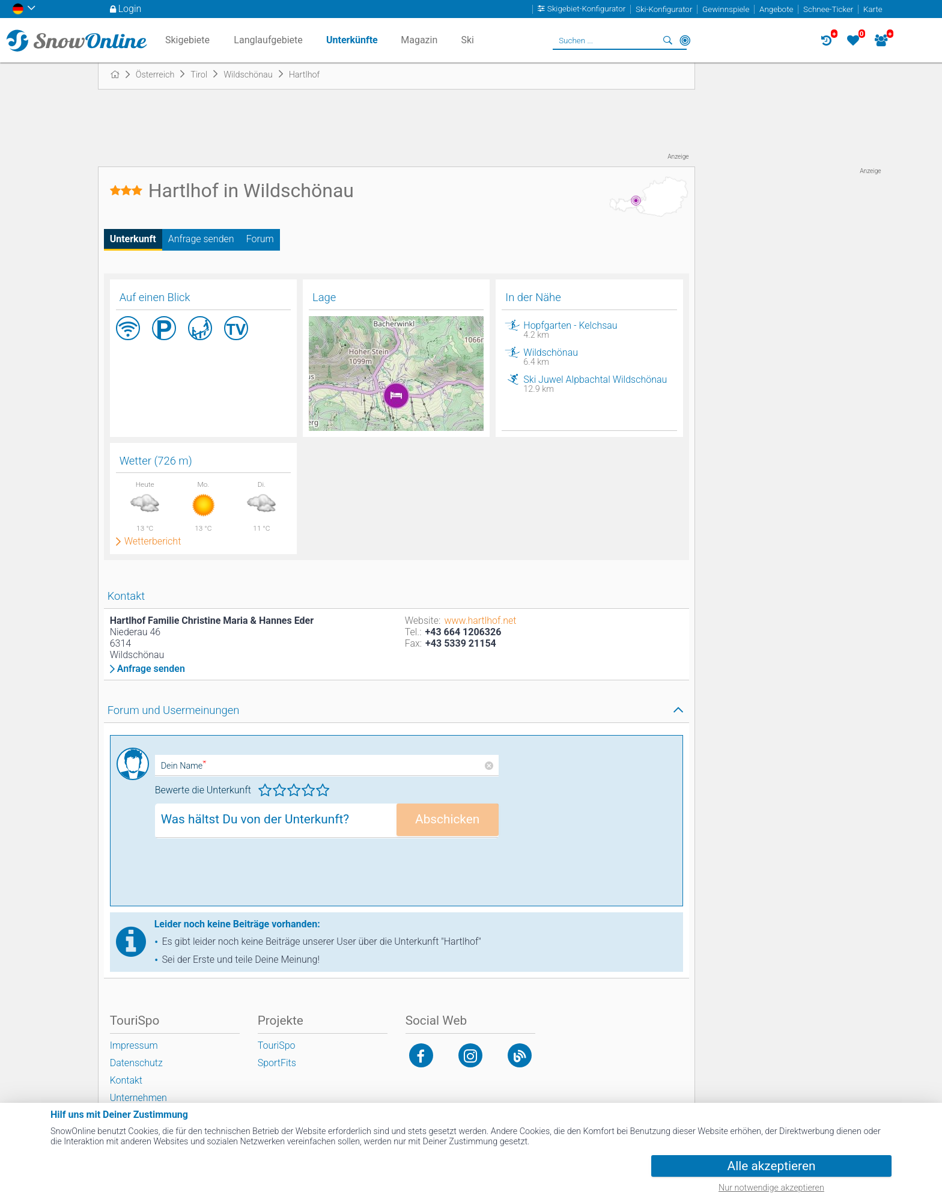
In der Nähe (685, 40)
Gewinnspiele (725, 9)
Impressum (134, 1045)
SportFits (277, 1063)
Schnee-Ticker (828, 9)
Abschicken (447, 819)
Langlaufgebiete (268, 40)
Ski (467, 40)
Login (130, 8)
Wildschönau (596, 357)
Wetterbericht (152, 541)
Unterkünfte (352, 40)
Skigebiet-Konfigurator (586, 9)
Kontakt (126, 1080)
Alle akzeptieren (772, 1166)
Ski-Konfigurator (664, 9)
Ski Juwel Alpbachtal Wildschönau (596, 384)
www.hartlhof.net (480, 620)
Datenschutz (136, 1063)
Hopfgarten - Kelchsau (596, 330)
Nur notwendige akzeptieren (771, 1188)
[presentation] (246, 876)
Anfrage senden (201, 239)
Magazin (419, 40)
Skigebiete (187, 40)
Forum (260, 239)
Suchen (668, 40)
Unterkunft (133, 239)
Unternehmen (138, 1097)
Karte (873, 9)
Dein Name (184, 766)
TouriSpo (277, 1045)
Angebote (776, 9)
